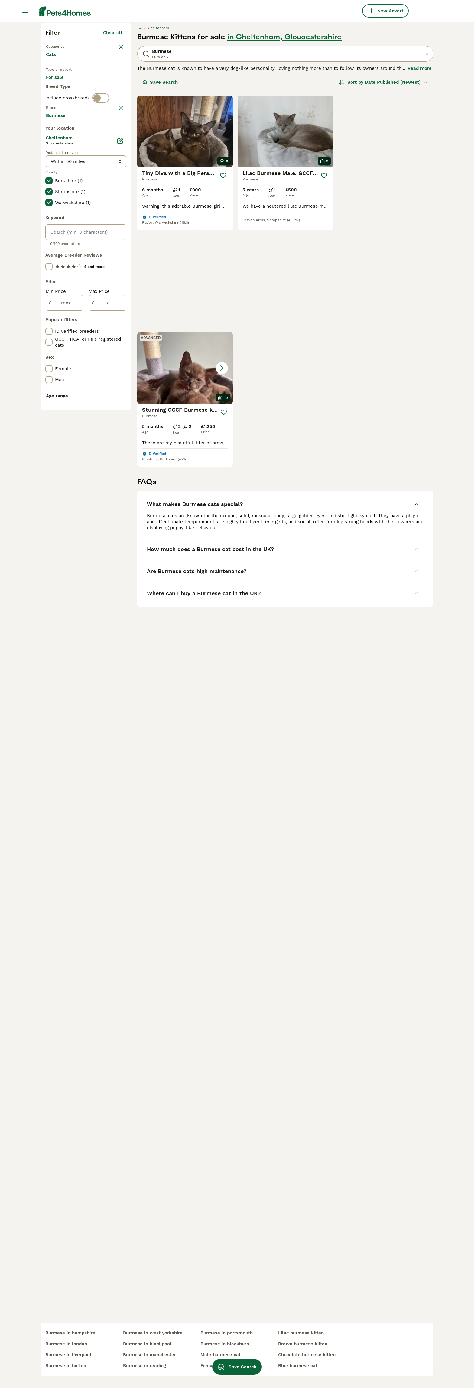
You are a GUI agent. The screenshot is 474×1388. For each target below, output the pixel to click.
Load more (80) (109, 385)
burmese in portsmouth (226, 1333)
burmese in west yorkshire (153, 1333)
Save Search (160, 191)
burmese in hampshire (70, 1333)
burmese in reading (144, 1365)
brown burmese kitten (302, 1344)
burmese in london (66, 1344)
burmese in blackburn (224, 1344)
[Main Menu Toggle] (25, 11)
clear (116, 243)
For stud (60, 208)
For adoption (96, 193)
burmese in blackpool (147, 1344)
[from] (64, 574)
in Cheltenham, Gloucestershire (284, 145)
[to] (107, 574)
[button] (385, 240)
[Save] (223, 284)
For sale (60, 193)
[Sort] (383, 191)
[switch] (100, 231)
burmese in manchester (149, 1354)
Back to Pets (60, 154)
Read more (419, 177)
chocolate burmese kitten (307, 1354)
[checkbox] (49, 275)
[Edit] (120, 412)
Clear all (112, 141)
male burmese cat (220, 1354)
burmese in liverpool (68, 1354)
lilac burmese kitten (301, 1333)
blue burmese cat (297, 1365)
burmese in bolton (65, 1365)
